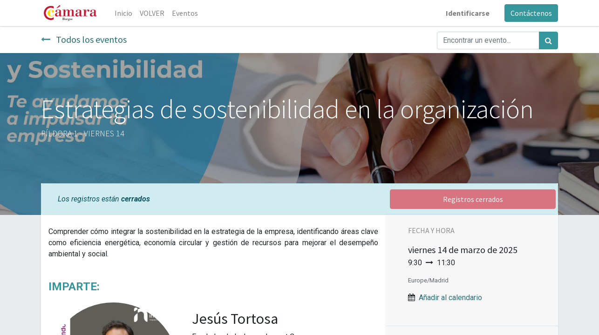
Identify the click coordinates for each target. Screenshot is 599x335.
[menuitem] (123, 13)
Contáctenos (531, 13)
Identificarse (468, 13)
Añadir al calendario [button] (450, 297)
